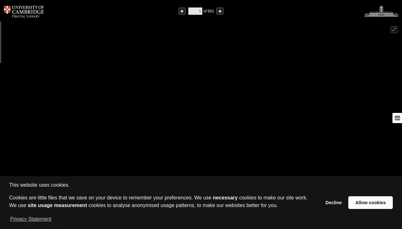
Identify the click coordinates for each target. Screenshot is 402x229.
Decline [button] (333, 202)
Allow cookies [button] (370, 202)
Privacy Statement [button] (30, 219)
